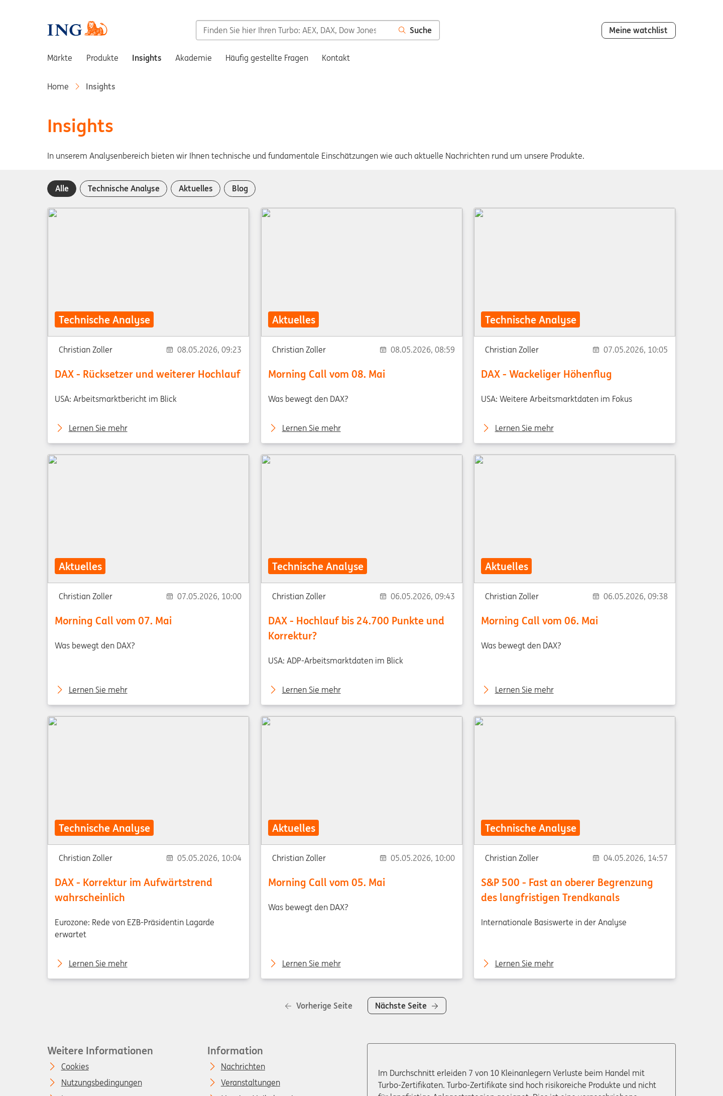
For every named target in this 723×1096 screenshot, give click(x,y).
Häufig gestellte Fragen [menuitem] (266, 58)
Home (58, 86)
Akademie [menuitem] (193, 58)
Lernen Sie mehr (98, 428)
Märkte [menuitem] (59, 58)
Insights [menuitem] (147, 58)
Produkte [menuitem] (102, 58)
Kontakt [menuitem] (336, 58)
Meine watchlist (638, 30)
